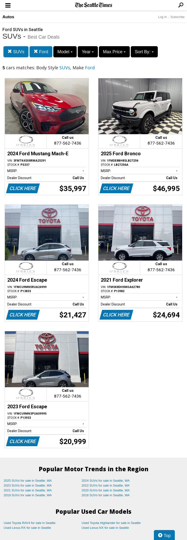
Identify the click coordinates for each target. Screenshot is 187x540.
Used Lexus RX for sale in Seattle (27, 528)
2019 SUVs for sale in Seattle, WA (28, 495)
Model (65, 51)
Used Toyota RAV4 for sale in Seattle (30, 523)
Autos (8, 17)
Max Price (114, 51)
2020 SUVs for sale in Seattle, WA (106, 490)
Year (88, 51)
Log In (162, 17)
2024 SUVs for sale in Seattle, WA (106, 480)
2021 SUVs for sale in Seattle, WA (28, 490)
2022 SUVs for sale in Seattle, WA (106, 485)
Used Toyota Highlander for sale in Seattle (111, 523)
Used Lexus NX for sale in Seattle (105, 528)
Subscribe (177, 17)
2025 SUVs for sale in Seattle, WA (28, 480)
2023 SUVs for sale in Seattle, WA (28, 485)
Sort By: (144, 51)
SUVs (16, 51)
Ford (41, 51)
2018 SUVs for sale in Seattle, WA (106, 495)
